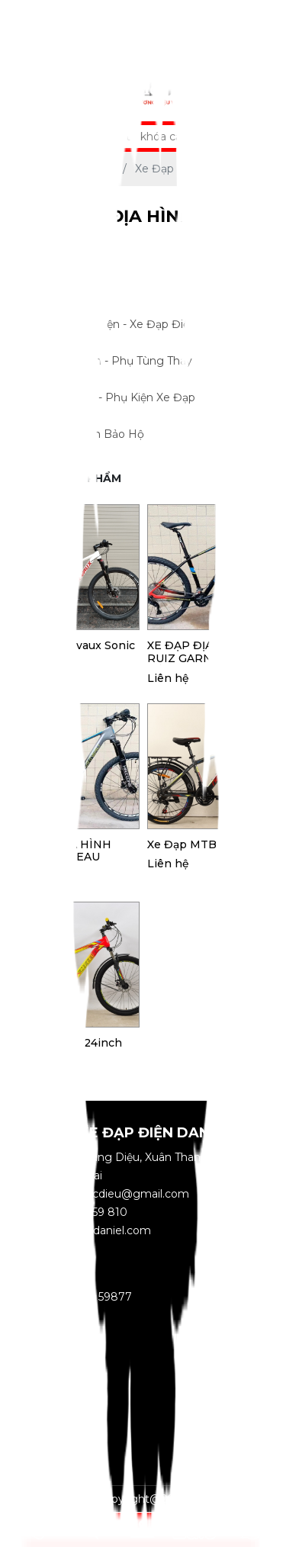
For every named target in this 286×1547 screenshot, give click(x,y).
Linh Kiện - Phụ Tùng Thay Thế (130, 361)
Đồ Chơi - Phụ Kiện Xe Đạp (130, 398)
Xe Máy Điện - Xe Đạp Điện (130, 325)
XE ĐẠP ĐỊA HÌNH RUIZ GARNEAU (61, 851)
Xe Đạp (130, 288)
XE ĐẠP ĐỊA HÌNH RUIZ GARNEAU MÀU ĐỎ (206, 652)
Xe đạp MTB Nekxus (204, 844)
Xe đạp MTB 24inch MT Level (66, 1050)
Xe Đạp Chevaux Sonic (73, 645)
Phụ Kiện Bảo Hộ (130, 434)
